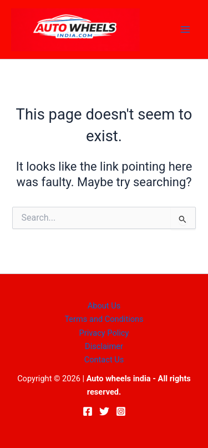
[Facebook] (88, 411)
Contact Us (104, 360)
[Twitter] (104, 411)
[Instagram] (121, 411)
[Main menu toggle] (185, 29)
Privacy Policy (104, 333)
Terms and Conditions (103, 319)
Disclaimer (104, 346)
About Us (104, 306)
